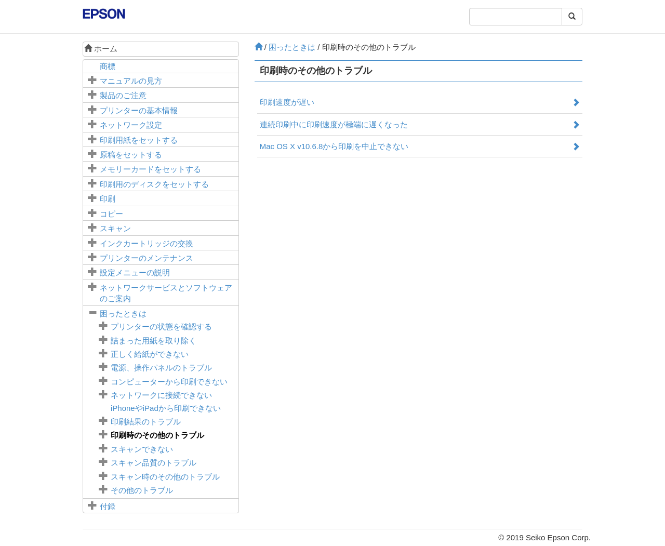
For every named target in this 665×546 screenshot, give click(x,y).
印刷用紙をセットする (139, 140)
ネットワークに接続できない (161, 395)
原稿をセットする (131, 154)
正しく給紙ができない (150, 354)
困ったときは (123, 313)
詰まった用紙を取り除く (153, 340)
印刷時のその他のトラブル (157, 435)
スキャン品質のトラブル (153, 462)
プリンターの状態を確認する (161, 326)
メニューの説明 (135, 272)
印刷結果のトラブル (146, 421)
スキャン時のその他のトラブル (165, 476)
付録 (107, 506)
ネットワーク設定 (131, 125)
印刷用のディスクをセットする (154, 184)
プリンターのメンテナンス (146, 258)
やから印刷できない (166, 408)
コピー (111, 213)
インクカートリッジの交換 (146, 243)
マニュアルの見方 (131, 80)
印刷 (107, 198)
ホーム (100, 48)
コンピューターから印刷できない (169, 381)
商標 (107, 66)
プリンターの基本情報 (139, 110)
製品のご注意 (123, 95)
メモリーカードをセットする (150, 169)
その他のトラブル (142, 490)
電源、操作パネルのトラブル (161, 367)
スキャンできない (142, 449)
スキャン (115, 228)
